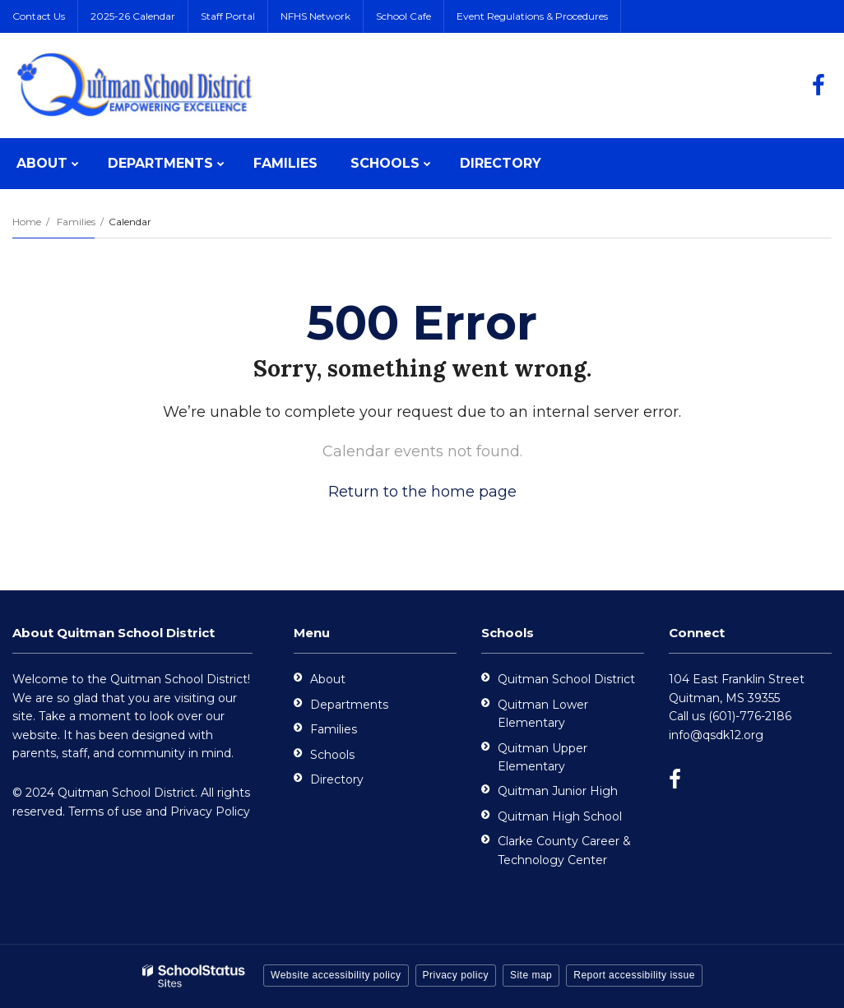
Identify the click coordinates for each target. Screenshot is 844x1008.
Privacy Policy (210, 811)
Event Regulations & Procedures (532, 16)
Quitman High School (560, 816)
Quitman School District (566, 679)
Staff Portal (228, 16)
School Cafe (403, 16)
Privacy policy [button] (456, 975)
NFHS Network (315, 16)
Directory (337, 779)
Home (26, 221)
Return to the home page (422, 492)
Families (76, 221)
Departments (349, 704)
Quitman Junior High (558, 791)
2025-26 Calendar (132, 16)
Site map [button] (531, 975)
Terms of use (105, 811)
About (327, 679)
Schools (332, 754)
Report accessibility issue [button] (634, 975)
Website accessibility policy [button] (336, 975)
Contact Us (38, 16)
